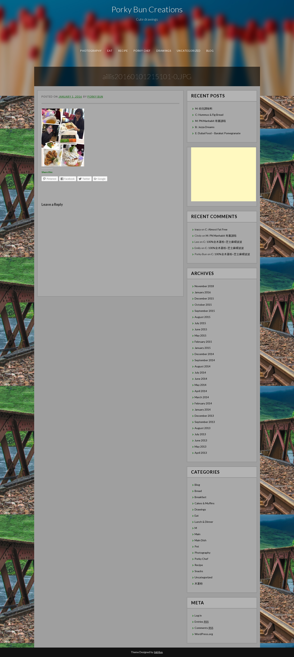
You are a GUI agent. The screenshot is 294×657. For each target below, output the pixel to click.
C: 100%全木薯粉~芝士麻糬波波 (222, 241)
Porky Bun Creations (147, 9)
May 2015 (200, 335)
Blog (210, 50)
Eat (109, 50)
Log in (198, 615)
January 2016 (203, 292)
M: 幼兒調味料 (203, 108)
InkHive (158, 652)
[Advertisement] (223, 174)
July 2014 (200, 372)
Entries (202, 621)
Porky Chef (142, 50)
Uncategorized (189, 50)
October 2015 (203, 304)
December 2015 (204, 298)
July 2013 (200, 434)
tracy (198, 229)
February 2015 (203, 341)
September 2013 (205, 421)
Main (197, 534)
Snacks (199, 571)
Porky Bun (95, 96)
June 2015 (201, 329)
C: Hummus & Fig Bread (209, 114)
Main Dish (200, 540)
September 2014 (205, 360)
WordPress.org (204, 634)
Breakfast (200, 497)
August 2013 (202, 428)
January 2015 (203, 347)
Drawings (163, 50)
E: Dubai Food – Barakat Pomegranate (218, 133)
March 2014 (202, 397)
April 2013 (201, 452)
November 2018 (204, 286)
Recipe (123, 50)
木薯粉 (199, 583)
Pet (197, 546)
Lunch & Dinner (204, 521)
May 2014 (200, 384)
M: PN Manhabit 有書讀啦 (210, 120)
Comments (204, 628)
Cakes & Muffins (204, 503)
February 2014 (203, 403)
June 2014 (201, 378)
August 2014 (202, 366)
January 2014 (203, 409)
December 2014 (204, 354)
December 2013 (204, 415)
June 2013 (201, 440)
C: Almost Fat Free (216, 229)
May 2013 (200, 446)
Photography (91, 50)
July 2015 (200, 323)
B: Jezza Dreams (205, 127)
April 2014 (201, 391)
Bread (198, 491)
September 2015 (205, 310)
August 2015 (202, 317)
